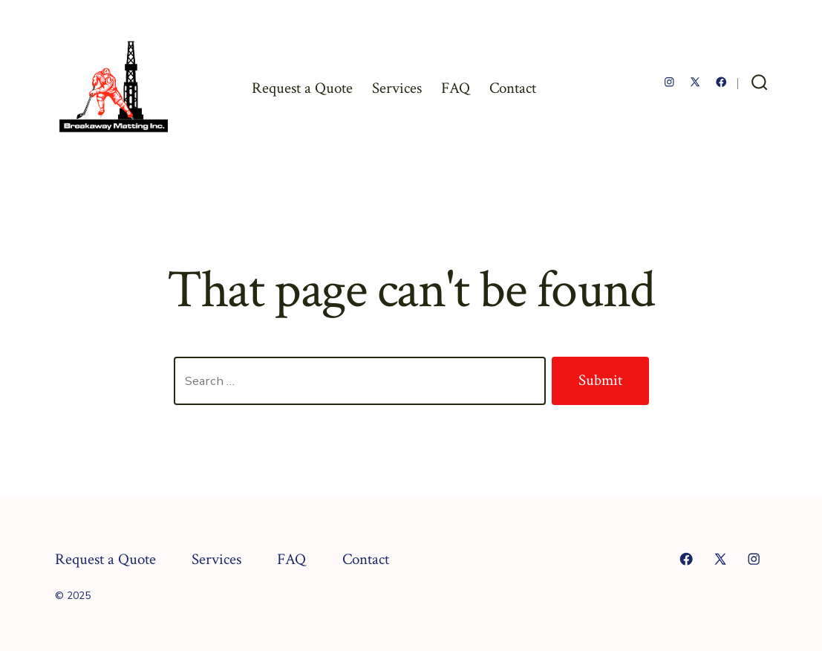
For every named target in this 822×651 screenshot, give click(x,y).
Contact (512, 88)
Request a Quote (302, 88)
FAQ (455, 88)
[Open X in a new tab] (695, 82)
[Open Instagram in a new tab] (669, 82)
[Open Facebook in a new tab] (721, 82)
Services (397, 88)
